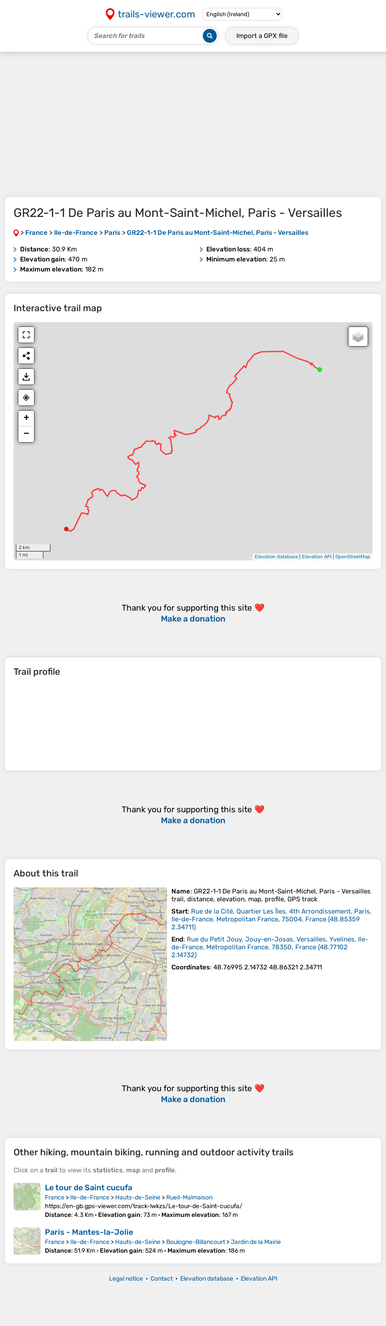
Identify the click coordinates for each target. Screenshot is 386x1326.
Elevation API (316, 557)
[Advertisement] (193, 124)
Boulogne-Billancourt (195, 1242)
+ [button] (26, 418)
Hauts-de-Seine (138, 1197)
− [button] (26, 434)
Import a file (261, 36)
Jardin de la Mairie (256, 1242)
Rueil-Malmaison (189, 1197)
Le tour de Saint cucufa (88, 1187)
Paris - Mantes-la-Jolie (89, 1232)
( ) (271, 919)
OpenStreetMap (352, 557)
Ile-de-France (89, 1197)
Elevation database (276, 557)
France (55, 1197)
